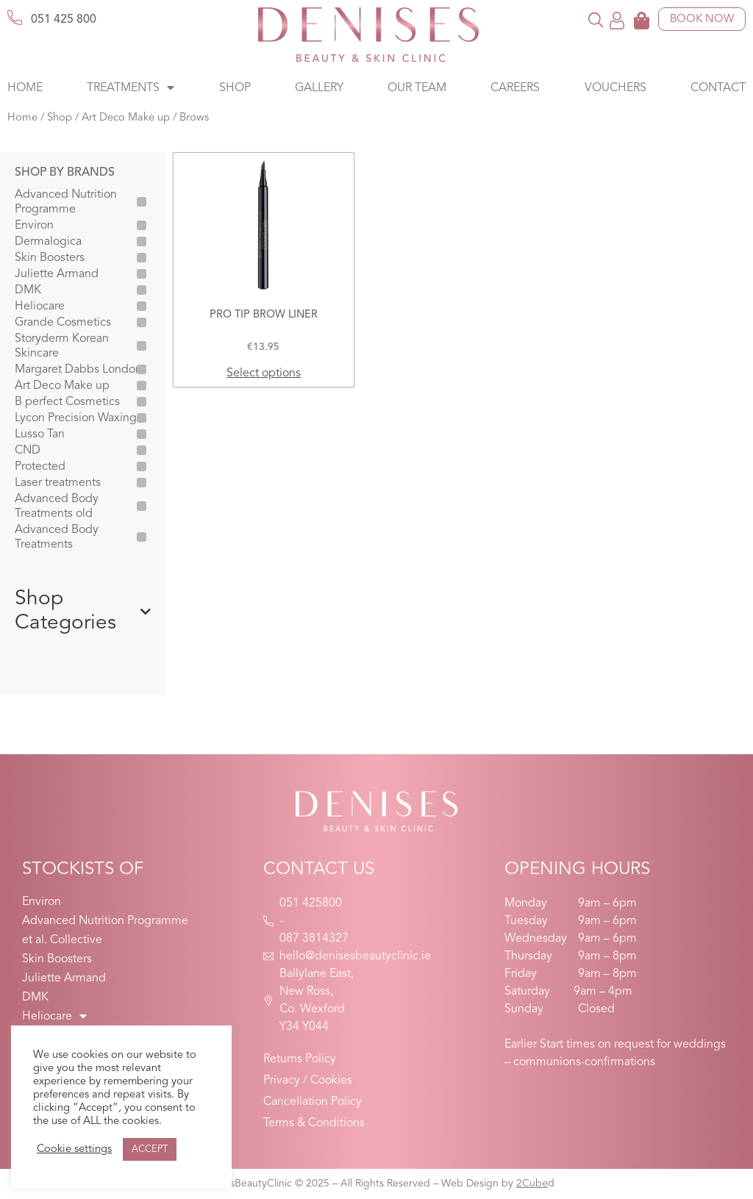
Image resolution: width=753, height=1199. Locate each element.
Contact (718, 88)
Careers (515, 88)
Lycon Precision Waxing (76, 418)
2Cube (532, 1183)
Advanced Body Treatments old (57, 506)
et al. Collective (62, 940)
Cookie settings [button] (74, 1149)
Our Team (417, 88)
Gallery (319, 88)
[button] (596, 19)
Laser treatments (58, 483)
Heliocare (40, 306)
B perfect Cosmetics (67, 402)
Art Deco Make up (126, 118)
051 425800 (310, 903)
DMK (28, 290)
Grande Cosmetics (63, 323)
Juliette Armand (57, 274)
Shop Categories (83, 611)
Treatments (130, 88)
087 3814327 (314, 939)
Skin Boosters (50, 258)
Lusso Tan (40, 434)
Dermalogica (48, 242)
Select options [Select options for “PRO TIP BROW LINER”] (263, 373)
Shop (235, 88)
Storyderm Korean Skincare (62, 346)
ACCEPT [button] (150, 1149)
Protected (40, 467)
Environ (34, 226)
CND (27, 451)
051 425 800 (63, 20)
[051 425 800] (14, 17)
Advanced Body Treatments (57, 537)
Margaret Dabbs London (78, 370)
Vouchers (615, 88)
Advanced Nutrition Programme (66, 202)
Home (25, 88)
